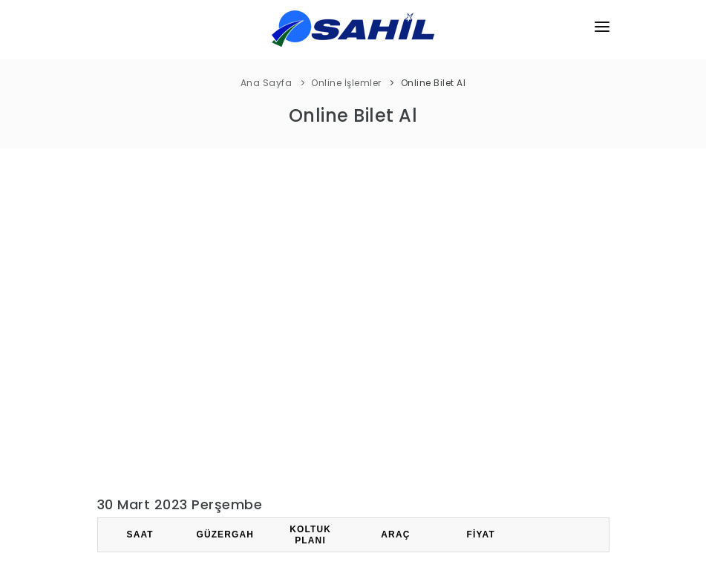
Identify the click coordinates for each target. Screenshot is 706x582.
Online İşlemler (346, 82)
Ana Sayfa (266, 82)
